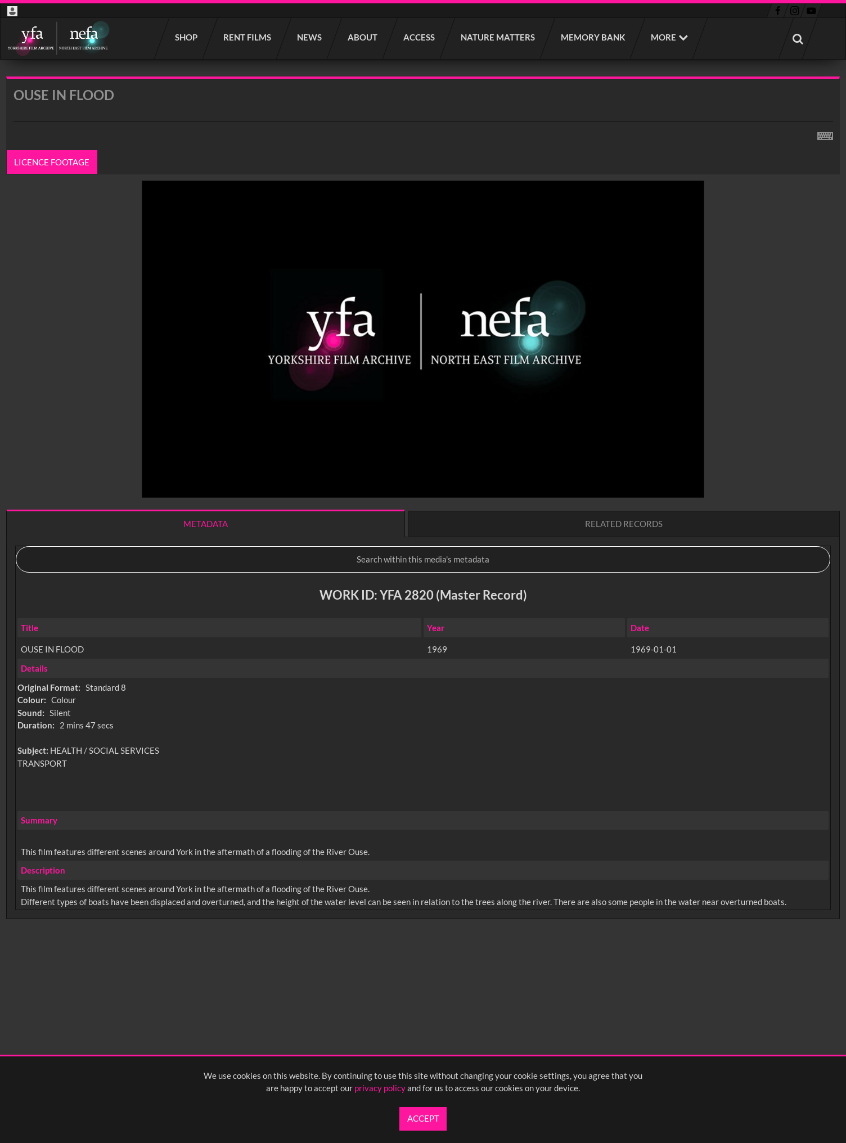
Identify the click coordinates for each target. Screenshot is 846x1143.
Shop (187, 37)
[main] (423, 527)
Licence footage (52, 162)
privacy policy (380, 1088)
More (663, 37)
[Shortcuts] (825, 134)
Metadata (205, 524)
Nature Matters (498, 37)
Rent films (248, 37)
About (363, 37)
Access (419, 37)
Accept (423, 1118)
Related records (624, 524)
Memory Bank (593, 37)
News (310, 37)
